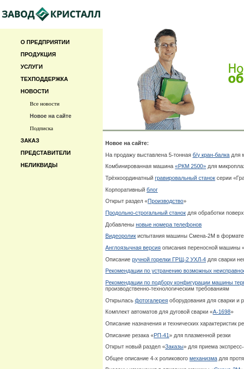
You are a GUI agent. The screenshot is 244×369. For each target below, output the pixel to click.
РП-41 (161, 335)
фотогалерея (151, 300)
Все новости (45, 103)
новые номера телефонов (169, 224)
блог (152, 190)
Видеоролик (120, 236)
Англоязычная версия (133, 247)
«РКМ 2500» (191, 166)
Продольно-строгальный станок (145, 213)
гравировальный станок (185, 178)
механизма (203, 358)
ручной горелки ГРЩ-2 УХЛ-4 (169, 259)
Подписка (41, 128)
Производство (165, 201)
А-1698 (221, 312)
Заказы (174, 346)
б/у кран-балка (211, 155)
